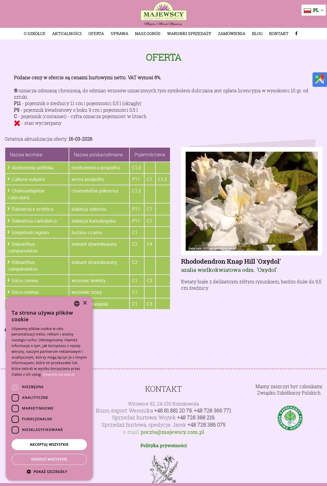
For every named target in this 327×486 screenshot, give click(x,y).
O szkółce (34, 33)
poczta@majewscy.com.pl (172, 432)
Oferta (96, 33)
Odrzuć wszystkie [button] (49, 459)
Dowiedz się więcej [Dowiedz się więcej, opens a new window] (59, 374)
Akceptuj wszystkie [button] (49, 444)
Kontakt (278, 33)
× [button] (85, 303)
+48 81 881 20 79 (173, 410)
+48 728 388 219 (195, 417)
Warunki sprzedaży (189, 33)
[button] (49, 471)
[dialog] (49, 388)
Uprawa (119, 33)
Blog (257, 33)
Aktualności (67, 33)
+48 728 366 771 (212, 410)
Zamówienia (231, 33)
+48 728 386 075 (206, 424)
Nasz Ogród (147, 33)
